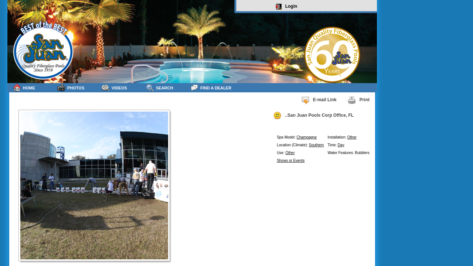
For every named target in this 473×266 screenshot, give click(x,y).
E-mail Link (319, 100)
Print (359, 100)
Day (341, 145)
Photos (70, 88)
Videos (114, 88)
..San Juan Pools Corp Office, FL (313, 116)
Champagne (307, 137)
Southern (316, 145)
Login (286, 7)
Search (159, 88)
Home (24, 88)
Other (352, 137)
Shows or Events (290, 160)
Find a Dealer (210, 88)
